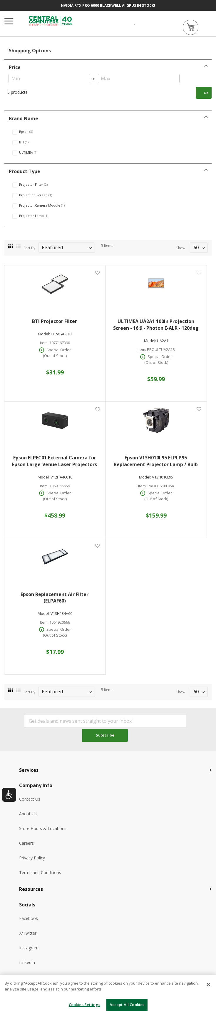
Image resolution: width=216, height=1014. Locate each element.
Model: (44, 334)
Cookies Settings (84, 1004)
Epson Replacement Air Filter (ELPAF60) (54, 597)
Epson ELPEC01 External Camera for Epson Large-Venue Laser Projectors (54, 461)
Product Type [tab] (24, 171)
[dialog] (108, 994)
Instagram (28, 948)
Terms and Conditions (40, 872)
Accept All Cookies (127, 1004)
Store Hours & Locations (42, 828)
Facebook (28, 918)
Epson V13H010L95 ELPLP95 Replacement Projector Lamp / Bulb (156, 461)
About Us (28, 813)
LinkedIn (27, 962)
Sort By (29, 247)
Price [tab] (15, 67)
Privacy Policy (32, 858)
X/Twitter (27, 933)
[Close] (208, 984)
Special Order (58, 349)
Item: (44, 343)
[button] (97, 272)
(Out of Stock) (55, 355)
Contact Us (29, 799)
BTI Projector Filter (54, 321)
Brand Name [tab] (23, 118)
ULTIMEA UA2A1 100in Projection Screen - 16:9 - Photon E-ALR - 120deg (156, 324)
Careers (26, 843)
